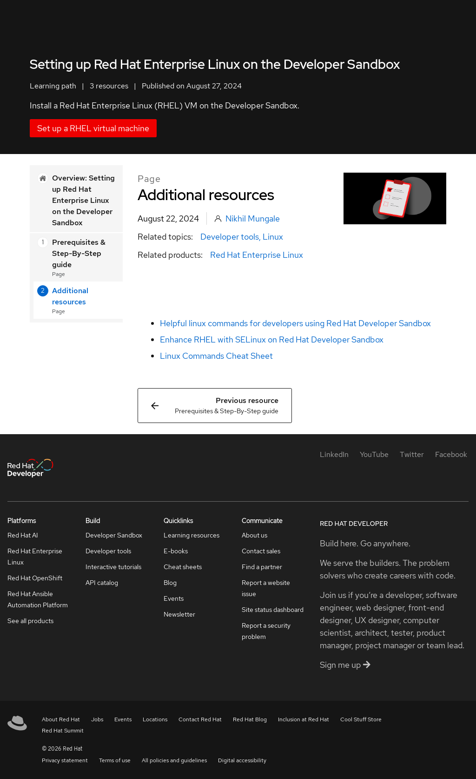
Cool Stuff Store (361, 719)
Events (174, 598)
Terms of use (115, 760)
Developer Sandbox (114, 535)
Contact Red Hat (200, 719)
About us (254, 535)
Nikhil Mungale (252, 218)
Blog (170, 582)
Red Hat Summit (63, 730)
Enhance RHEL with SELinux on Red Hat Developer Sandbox (271, 339)
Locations (155, 719)
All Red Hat (428, 17)
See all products (30, 621)
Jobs (97, 719)
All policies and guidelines (174, 760)
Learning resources (191, 535)
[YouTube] (374, 454)
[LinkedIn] (334, 454)
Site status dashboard (273, 609)
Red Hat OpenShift (34, 578)
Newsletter (179, 614)
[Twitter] (412, 454)
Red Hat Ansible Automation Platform (37, 599)
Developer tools (229, 236)
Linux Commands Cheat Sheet (216, 355)
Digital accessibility (242, 760)
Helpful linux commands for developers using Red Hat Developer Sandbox (295, 323)
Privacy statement (65, 760)
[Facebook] (451, 454)
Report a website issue (266, 588)
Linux (273, 236)
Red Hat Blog (250, 719)
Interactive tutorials (113, 567)
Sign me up (345, 664)
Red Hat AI (22, 535)
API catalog (102, 582)
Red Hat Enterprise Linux (256, 254)
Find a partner (262, 567)
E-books (176, 551)
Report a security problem (266, 631)
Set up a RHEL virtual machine (93, 128)
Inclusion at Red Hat (303, 719)
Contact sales (261, 551)
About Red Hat (61, 719)
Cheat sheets (183, 567)
